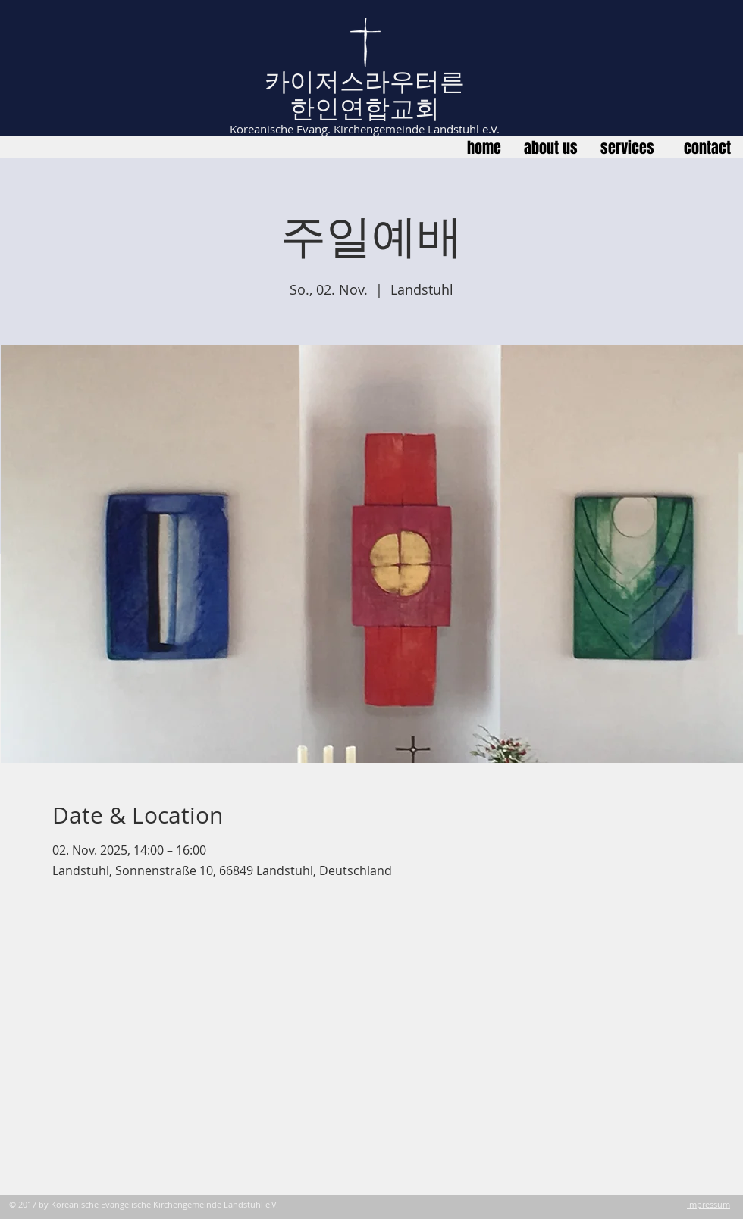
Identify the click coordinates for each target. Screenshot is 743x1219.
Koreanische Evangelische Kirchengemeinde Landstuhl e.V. (164, 1204)
